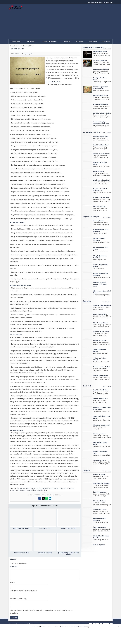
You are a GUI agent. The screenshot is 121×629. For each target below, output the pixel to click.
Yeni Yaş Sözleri (98, 221)
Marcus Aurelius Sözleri (101, 367)
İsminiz (12, 582)
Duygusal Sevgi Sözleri (101, 69)
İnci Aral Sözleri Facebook (23, 490)
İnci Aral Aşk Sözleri (23, 488)
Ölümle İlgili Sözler (99, 492)
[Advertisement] (60, 25)
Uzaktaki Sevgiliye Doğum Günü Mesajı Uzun (100, 284)
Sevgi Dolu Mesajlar (100, 60)
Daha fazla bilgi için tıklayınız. (79, 626)
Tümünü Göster (107, 48)
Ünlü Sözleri (20, 46)
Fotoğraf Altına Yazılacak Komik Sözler (102, 408)
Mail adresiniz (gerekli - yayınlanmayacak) (23, 590)
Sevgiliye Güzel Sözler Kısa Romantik (100, 190)
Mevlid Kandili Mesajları (101, 483)
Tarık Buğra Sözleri (99, 340)
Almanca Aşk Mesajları (101, 197)
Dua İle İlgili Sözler (99, 510)
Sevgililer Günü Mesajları (102, 113)
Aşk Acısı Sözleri (98, 171)
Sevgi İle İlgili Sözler (100, 51)
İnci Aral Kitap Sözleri (61, 488)
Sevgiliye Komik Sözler (101, 390)
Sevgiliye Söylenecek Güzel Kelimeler (100, 88)
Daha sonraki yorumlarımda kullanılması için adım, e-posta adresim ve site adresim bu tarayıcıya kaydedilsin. (41, 611)
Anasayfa (12, 46)
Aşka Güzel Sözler (99, 206)
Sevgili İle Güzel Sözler (101, 145)
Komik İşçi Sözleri (99, 434)
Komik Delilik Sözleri (100, 399)
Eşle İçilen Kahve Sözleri (101, 180)
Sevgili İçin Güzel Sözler (101, 154)
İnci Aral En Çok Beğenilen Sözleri (42, 488)
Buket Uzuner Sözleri (21, 553)
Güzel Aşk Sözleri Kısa (100, 136)
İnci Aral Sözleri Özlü (40, 490)
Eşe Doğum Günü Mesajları (99, 239)
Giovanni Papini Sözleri (101, 332)
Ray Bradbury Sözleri (100, 375)
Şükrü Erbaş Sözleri (100, 314)
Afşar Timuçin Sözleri (68, 528)
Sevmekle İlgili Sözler (100, 95)
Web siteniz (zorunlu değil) (18, 598)
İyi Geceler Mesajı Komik (101, 425)
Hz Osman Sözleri (99, 474)
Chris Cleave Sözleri (45, 553)
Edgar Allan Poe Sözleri (21, 528)
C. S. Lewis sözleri (45, 528)
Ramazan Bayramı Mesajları (99, 519)
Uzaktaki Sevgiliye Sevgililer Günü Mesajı (101, 123)
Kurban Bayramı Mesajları (99, 545)
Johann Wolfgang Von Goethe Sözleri (68, 554)
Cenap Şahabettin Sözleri (102, 305)
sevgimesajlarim (28, 54)
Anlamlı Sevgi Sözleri (100, 104)
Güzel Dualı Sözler (99, 501)
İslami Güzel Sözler (99, 527)
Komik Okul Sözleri (99, 460)
